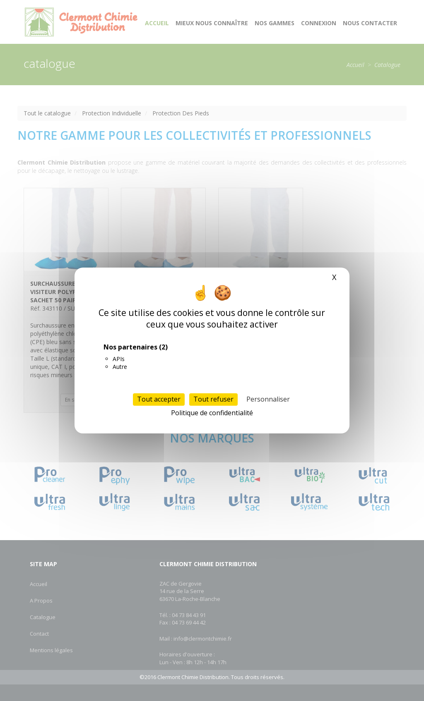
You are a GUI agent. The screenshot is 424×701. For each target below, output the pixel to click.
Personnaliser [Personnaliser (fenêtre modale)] (268, 399)
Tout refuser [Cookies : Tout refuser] (213, 399)
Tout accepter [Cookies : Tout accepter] (159, 399)
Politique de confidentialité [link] (212, 412)
